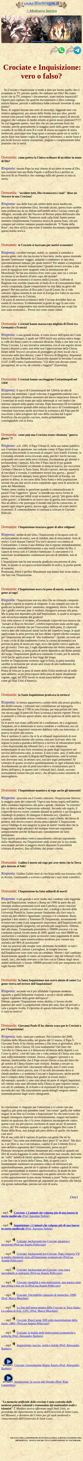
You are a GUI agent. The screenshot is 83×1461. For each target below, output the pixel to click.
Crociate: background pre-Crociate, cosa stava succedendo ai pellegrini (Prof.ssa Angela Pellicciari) (35, 1271)
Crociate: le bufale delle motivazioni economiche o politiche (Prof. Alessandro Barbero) (38, 1334)
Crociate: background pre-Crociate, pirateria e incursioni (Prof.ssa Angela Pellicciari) (35, 1243)
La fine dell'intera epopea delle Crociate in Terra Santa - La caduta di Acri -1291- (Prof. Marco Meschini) (41, 1309)
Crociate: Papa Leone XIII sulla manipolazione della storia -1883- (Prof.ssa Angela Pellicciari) (39, 1322)
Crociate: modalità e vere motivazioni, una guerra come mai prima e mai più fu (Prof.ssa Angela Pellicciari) (41, 1284)
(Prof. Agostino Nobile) (39, 1214)
